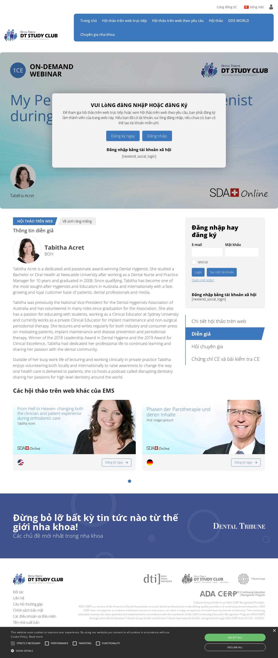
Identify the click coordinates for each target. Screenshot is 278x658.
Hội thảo (216, 20)
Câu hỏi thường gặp (28, 604)
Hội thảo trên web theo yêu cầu (178, 20)
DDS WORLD (238, 20)
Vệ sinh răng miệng (77, 221)
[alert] (139, 642)
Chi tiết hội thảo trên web (219, 321)
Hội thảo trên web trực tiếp (124, 20)
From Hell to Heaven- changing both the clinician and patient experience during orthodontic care (50, 413)
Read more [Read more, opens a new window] (36, 636)
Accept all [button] (235, 637)
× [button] (274, 630)
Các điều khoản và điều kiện (34, 616)
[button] (129, 481)
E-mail (197, 244)
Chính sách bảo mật (28, 610)
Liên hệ (18, 598)
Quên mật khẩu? (203, 280)
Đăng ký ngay (123, 136)
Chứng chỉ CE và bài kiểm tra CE (226, 359)
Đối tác (18, 592)
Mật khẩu (233, 244)
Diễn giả (201, 333)
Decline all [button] (235, 647)
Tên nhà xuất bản (26, 622)
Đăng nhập (157, 136)
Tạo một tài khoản (222, 272)
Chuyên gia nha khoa (97, 34)
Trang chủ (88, 20)
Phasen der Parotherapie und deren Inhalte (178, 411)
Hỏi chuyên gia (207, 346)
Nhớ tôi (203, 262)
